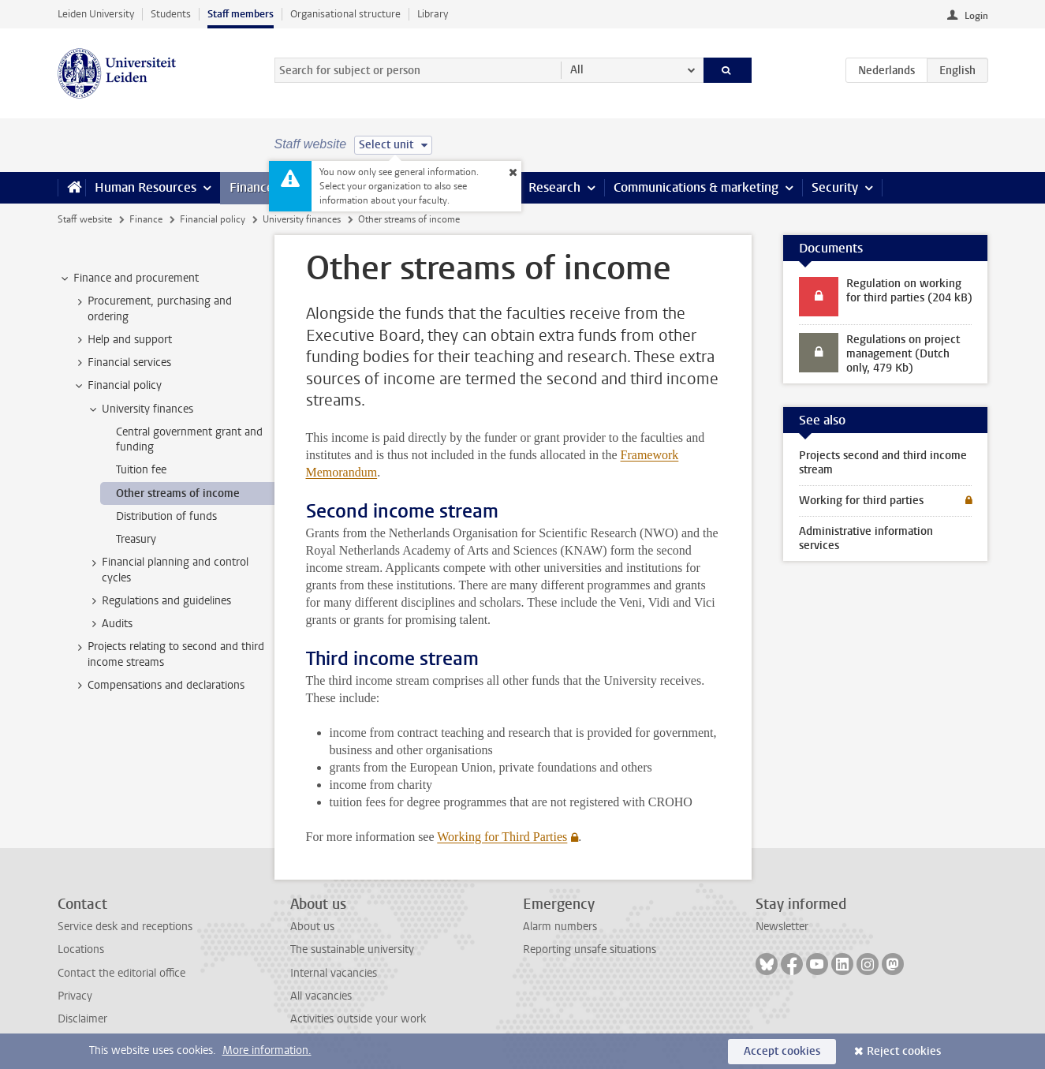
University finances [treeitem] (140, 409)
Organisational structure (345, 14)
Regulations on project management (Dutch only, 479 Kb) (903, 354)
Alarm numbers (560, 926)
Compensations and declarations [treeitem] (158, 685)
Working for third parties (861, 500)
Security (835, 187)
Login (976, 15)
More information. (267, 1050)
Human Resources (145, 187)
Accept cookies (782, 1051)
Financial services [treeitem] (122, 363)
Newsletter (782, 926)
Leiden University (96, 14)
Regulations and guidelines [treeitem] (159, 601)
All (577, 69)
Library (432, 14)
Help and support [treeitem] (122, 340)
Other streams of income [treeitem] (178, 493)
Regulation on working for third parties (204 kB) (909, 290)
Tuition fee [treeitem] (141, 469)
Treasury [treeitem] (136, 539)
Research (554, 187)
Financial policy (212, 219)
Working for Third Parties (502, 836)
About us (312, 926)
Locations (81, 949)
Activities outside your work (358, 1018)
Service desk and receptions (125, 926)
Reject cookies (904, 1051)
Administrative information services (866, 538)
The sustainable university (352, 949)
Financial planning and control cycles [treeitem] (167, 570)
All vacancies (321, 996)
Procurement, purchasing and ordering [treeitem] (152, 308)
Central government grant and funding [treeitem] (189, 439)
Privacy (75, 996)
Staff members (240, 14)
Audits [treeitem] (109, 624)
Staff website (85, 219)
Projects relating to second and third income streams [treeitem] (168, 654)
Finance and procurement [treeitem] (128, 278)
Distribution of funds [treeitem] (166, 516)
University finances (302, 219)
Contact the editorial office (121, 973)
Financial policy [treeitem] (117, 386)
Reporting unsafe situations (589, 949)
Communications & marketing (696, 187)
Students (171, 14)
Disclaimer (82, 1018)
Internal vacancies (333, 973)
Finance (252, 187)
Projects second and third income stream (883, 462)
